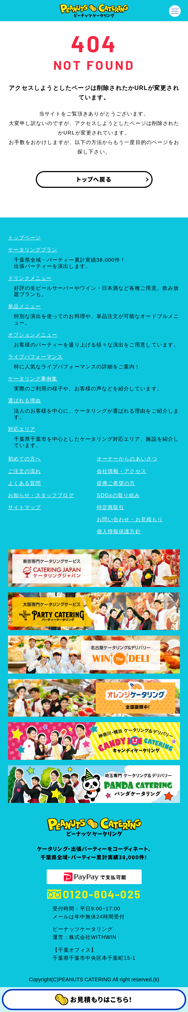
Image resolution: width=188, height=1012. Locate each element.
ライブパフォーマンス (35, 357)
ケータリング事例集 (33, 379)
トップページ (24, 237)
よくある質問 (24, 483)
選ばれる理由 (24, 400)
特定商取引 (110, 507)
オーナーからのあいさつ (127, 459)
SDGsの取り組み (118, 495)
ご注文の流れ (24, 471)
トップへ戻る (93, 179)
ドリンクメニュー (30, 278)
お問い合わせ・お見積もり (130, 519)
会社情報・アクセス (121, 471)
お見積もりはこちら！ (94, 999)
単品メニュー (24, 306)
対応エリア (21, 429)
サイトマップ (24, 507)
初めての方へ (24, 459)
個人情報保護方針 (119, 531)
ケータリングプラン (33, 250)
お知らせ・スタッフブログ (41, 495)
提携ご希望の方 (116, 483)
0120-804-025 (94, 894)
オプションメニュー (33, 335)
